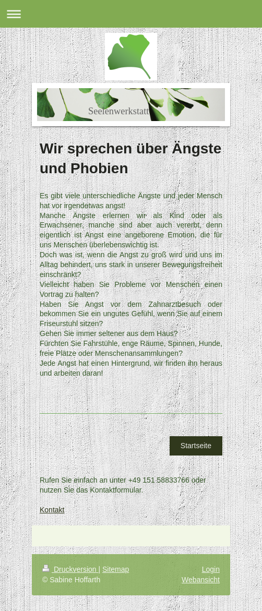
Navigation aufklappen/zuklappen (131, 14)
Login (211, 569)
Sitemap (115, 569)
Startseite (196, 445)
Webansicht (201, 580)
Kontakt (52, 510)
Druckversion (70, 569)
